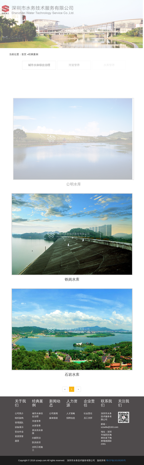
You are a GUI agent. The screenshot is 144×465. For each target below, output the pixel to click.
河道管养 (36, 421)
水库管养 (36, 425)
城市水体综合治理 (37, 415)
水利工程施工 (37, 448)
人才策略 (70, 413)
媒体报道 (53, 418)
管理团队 (19, 422)
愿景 (17, 441)
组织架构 (19, 418)
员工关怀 (88, 418)
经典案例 (33, 54)
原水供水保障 (37, 431)
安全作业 (19, 431)
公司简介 (19, 413)
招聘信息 (70, 418)
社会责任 (88, 413)
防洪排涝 (36, 442)
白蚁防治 (36, 438)
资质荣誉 (19, 436)
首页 (23, 54)
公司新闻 (53, 413)
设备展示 (19, 427)
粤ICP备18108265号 (116, 460)
